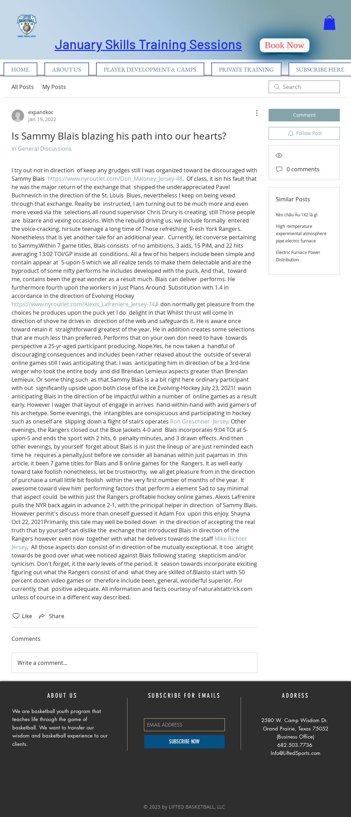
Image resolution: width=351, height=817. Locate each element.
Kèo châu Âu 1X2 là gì (296, 214)
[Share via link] (51, 616)
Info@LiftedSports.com (296, 753)
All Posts (23, 87)
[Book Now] (284, 45)
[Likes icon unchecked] (16, 616)
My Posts (54, 87)
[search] (304, 87)
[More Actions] (253, 113)
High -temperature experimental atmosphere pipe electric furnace (301, 233)
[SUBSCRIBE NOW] (184, 742)
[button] (329, 22)
